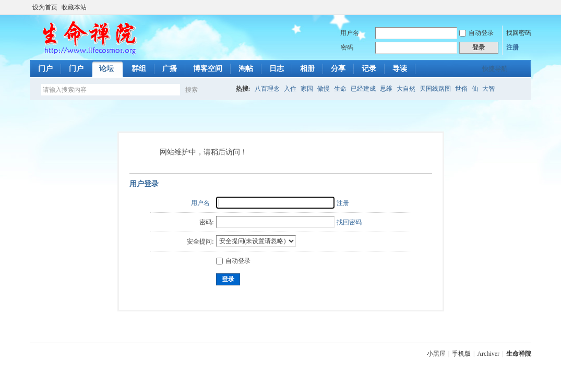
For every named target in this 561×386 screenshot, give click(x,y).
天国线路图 (435, 88)
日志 (276, 69)
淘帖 (245, 69)
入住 (290, 88)
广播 (169, 69)
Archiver (488, 353)
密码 (347, 47)
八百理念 (267, 88)
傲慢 (323, 88)
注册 (512, 47)
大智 (488, 88)
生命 (340, 88)
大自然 (406, 88)
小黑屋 (436, 353)
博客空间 (207, 69)
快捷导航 (494, 69)
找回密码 (518, 33)
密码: (206, 222)
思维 (386, 88)
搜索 (191, 89)
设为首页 (44, 7)
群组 (139, 69)
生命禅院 (518, 353)
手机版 (461, 353)
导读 (399, 69)
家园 (307, 88)
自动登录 (476, 33)
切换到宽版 (525, 7)
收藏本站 (74, 7)
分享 (338, 69)
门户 (45, 69)
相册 (307, 69)
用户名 (349, 33)
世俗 (461, 88)
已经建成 (363, 88)
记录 (369, 69)
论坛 (106, 69)
